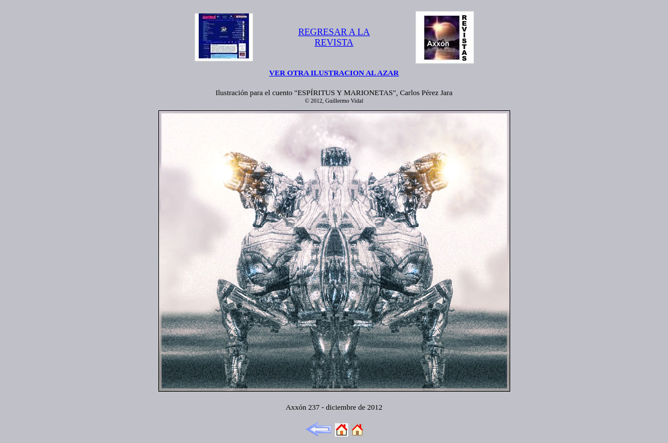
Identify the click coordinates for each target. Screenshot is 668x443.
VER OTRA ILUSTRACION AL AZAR (334, 72)
